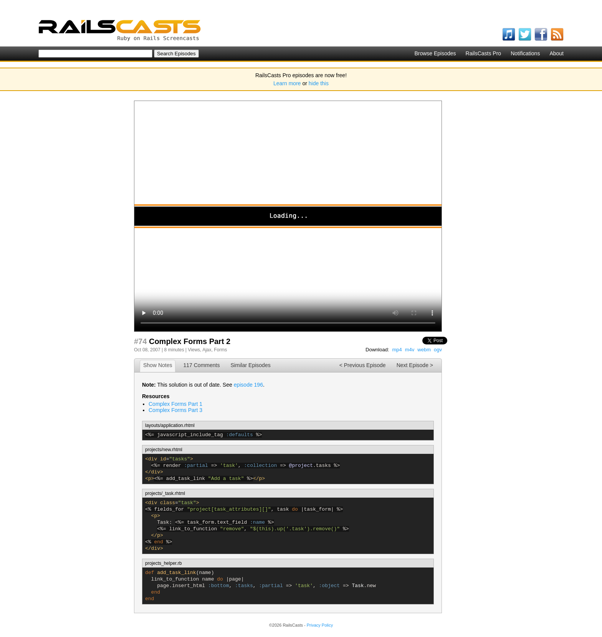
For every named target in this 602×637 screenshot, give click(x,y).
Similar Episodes (250, 365)
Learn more (287, 83)
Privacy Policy (320, 625)
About (556, 53)
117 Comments (201, 365)
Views (194, 349)
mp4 (397, 349)
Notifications (525, 53)
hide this (319, 83)
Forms (220, 349)
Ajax (206, 349)
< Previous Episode (362, 365)
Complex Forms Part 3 (175, 410)
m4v (410, 349)
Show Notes (157, 365)
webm (424, 349)
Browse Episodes (435, 53)
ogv (438, 349)
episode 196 (248, 385)
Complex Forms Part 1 (175, 404)
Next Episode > (415, 365)
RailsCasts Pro (483, 53)
